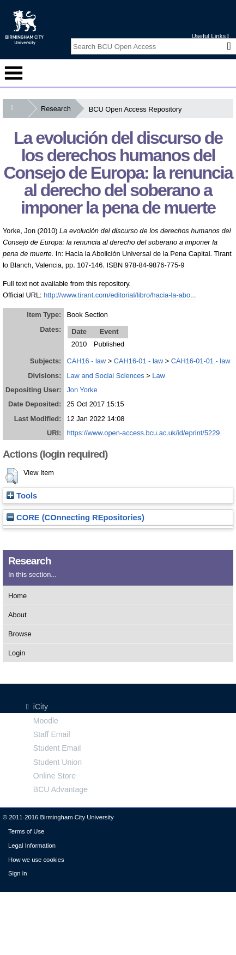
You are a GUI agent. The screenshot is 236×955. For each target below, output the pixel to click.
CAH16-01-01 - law (201, 361)
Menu (14, 73)
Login (16, 653)
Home (17, 596)
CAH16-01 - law (138, 361)
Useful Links (210, 36)
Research (58, 108)
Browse (20, 634)
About (17, 615)
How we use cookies (36, 859)
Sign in (17, 873)
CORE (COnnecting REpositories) (75, 517)
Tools (22, 495)
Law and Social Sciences (105, 376)
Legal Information (32, 845)
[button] (11, 476)
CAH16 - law (86, 361)
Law (158, 376)
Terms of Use (26, 831)
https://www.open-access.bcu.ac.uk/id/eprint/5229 (143, 433)
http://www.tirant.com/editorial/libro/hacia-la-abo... (120, 295)
